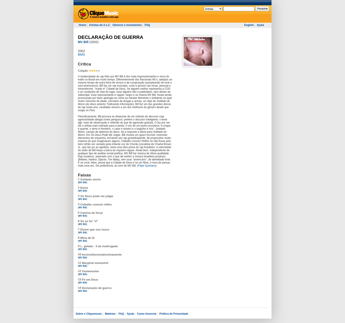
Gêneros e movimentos (127, 25)
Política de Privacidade (174, 313)
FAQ (147, 25)
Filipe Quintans (147, 165)
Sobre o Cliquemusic (89, 313)
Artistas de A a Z (99, 25)
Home (82, 25)
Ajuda (260, 25)
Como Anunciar (147, 313)
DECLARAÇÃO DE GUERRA (110, 37)
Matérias (110, 313)
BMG (81, 54)
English (249, 25)
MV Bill (83, 42)
